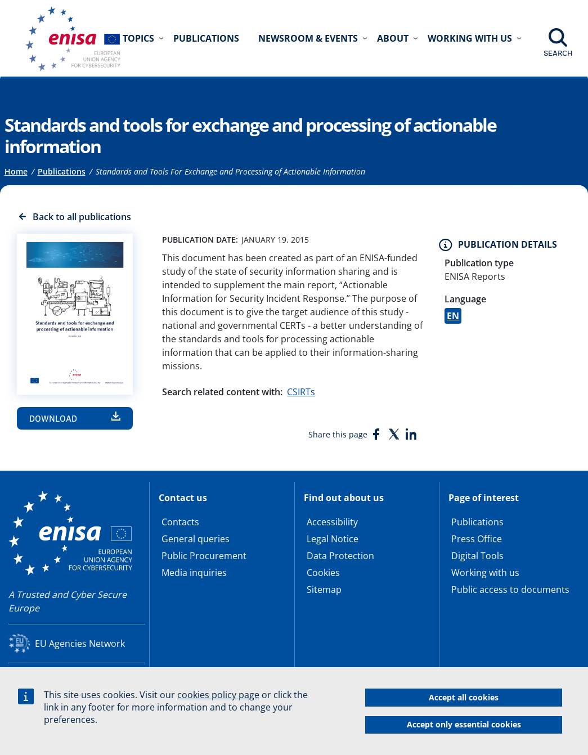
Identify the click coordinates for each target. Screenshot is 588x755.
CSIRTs (301, 392)
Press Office (476, 539)
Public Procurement (203, 556)
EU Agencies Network (80, 643)
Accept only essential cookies (464, 724)
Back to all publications (82, 217)
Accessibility (332, 522)
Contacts (180, 522)
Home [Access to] (16, 171)
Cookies (323, 572)
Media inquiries (194, 572)
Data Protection (340, 556)
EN (453, 316)
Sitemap (324, 589)
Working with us (485, 572)
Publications (206, 38)
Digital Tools (477, 556)
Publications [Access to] (62, 171)
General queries (195, 539)
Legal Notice (332, 539)
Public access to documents (510, 589)
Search (558, 53)
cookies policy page (218, 695)
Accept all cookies (464, 697)
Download (53, 418)
